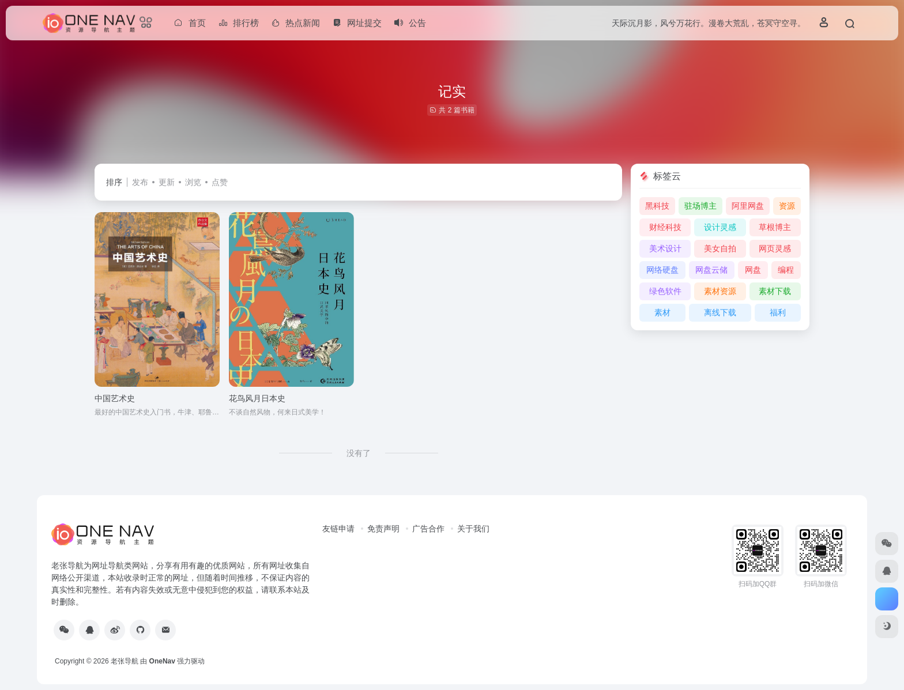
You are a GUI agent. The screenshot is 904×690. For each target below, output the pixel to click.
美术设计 (665, 248)
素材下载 (775, 291)
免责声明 (383, 528)
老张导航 (124, 661)
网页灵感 (775, 248)
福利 (778, 312)
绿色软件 (665, 291)
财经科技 (665, 227)
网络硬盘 (662, 269)
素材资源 (720, 291)
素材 (662, 312)
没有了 (358, 453)
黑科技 (657, 205)
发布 (140, 182)
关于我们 (473, 528)
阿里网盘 (748, 205)
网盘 (753, 269)
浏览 (193, 182)
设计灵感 (720, 227)
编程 (786, 269)
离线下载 (720, 312)
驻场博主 (700, 205)
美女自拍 (720, 248)
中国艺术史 (115, 398)
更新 (167, 182)
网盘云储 (711, 269)
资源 (787, 205)
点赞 (220, 182)
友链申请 (338, 528)
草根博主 (775, 227)
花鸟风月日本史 (257, 398)
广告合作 (428, 528)
